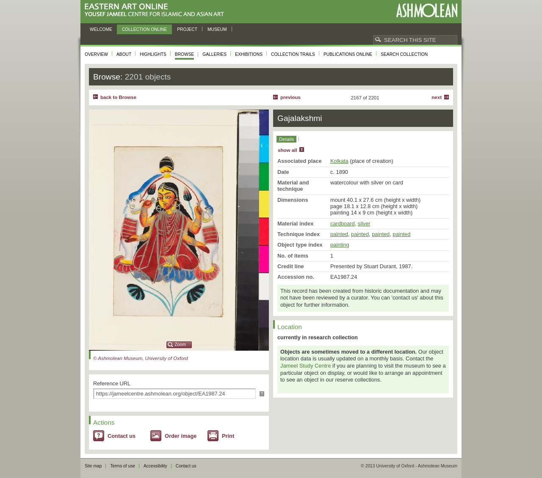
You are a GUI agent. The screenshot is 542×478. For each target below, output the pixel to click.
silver (364, 223)
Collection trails (293, 54)
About (123, 54)
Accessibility (155, 466)
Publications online (348, 54)
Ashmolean (426, 10)
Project (187, 29)
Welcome (101, 29)
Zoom (180, 344)
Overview (96, 54)
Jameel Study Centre (305, 366)
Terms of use (122, 466)
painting (339, 245)
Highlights (153, 54)
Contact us (122, 436)
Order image (180, 436)
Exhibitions (249, 54)
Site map (93, 466)
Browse (184, 54)
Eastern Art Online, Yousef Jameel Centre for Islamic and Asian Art (156, 10)
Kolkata (339, 161)
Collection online (144, 29)
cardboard (342, 223)
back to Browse (118, 97)
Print (228, 436)
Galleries (214, 54)
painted (339, 234)
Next (436, 97)
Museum (217, 29)
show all (287, 150)
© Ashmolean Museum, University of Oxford (140, 358)
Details (286, 139)
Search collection (404, 54)
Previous (290, 97)
